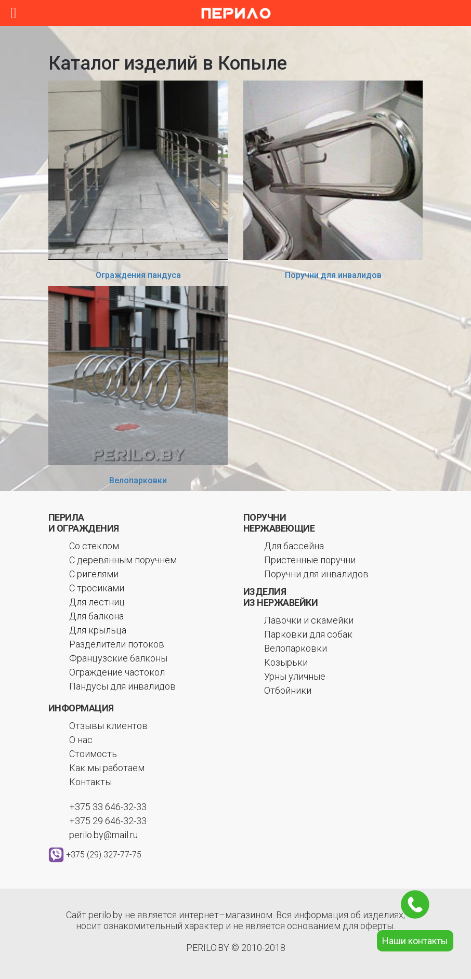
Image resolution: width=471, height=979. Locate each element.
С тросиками (96, 588)
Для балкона (96, 616)
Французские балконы (118, 658)
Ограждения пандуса (138, 275)
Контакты (90, 781)
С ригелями (94, 573)
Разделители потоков (116, 644)
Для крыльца (97, 630)
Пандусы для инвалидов (122, 686)
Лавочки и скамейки (309, 620)
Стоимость (93, 753)
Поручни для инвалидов (333, 275)
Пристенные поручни (310, 559)
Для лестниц (97, 602)
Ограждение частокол (117, 672)
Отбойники (287, 690)
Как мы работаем (107, 767)
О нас (81, 739)
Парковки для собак (308, 634)
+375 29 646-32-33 (108, 820)
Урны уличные (294, 676)
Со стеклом (94, 545)
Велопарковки (138, 480)
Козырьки (286, 662)
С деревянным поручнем (123, 559)
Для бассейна (294, 545)
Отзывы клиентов (108, 725)
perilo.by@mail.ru (103, 834)
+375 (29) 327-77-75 (103, 854)
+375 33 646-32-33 (108, 806)
